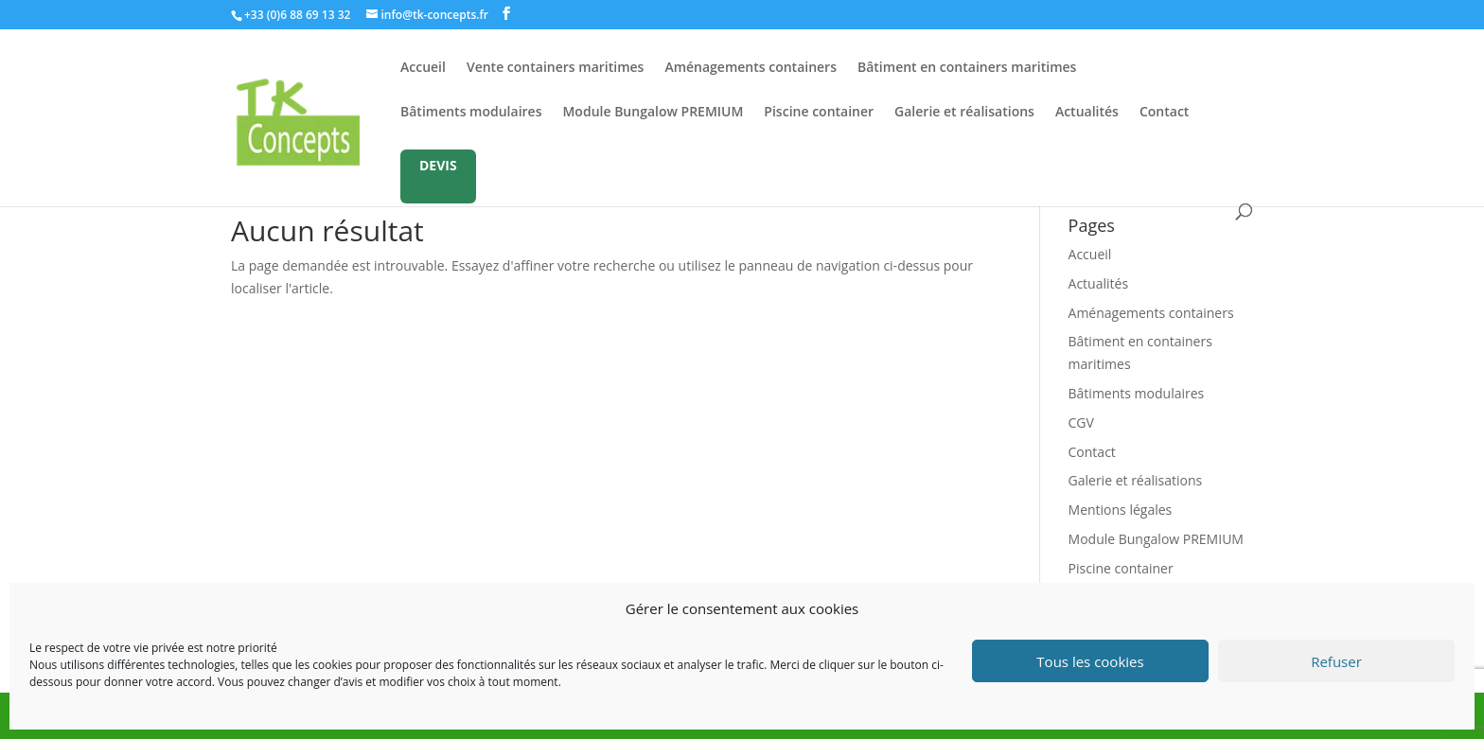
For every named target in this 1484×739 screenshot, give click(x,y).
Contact (1164, 112)
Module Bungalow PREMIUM (652, 112)
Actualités (1087, 112)
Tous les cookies (1089, 661)
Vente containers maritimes (555, 68)
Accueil (423, 68)
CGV (1081, 422)
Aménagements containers (750, 68)
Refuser (1336, 661)
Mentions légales (1121, 510)
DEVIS (438, 165)
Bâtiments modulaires (470, 112)
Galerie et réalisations (964, 112)
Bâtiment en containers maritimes (966, 68)
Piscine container (819, 112)
